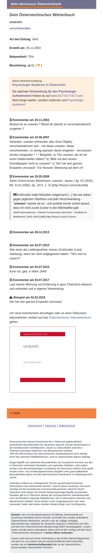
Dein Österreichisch (36, 4)
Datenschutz (67, 425)
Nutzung (50, 425)
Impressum (35, 425)
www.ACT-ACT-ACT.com (67, 95)
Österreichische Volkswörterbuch (70, 317)
